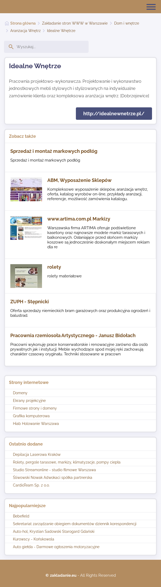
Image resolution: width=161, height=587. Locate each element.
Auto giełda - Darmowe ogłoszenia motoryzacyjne (56, 547)
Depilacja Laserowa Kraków (37, 454)
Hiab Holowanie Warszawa (36, 423)
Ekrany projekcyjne (29, 400)
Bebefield (21, 516)
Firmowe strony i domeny (35, 408)
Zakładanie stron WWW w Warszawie (75, 23)
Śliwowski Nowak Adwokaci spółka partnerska (52, 477)
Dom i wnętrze (126, 23)
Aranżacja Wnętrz (25, 31)
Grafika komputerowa (31, 416)
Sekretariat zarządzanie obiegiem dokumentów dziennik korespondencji (74, 524)
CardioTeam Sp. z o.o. (31, 485)
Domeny (20, 393)
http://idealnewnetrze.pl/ (114, 113)
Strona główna (23, 23)
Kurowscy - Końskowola (33, 539)
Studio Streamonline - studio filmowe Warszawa (54, 470)
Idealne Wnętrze (61, 31)
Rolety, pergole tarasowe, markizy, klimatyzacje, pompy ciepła (67, 462)
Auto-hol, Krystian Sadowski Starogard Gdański (53, 531)
